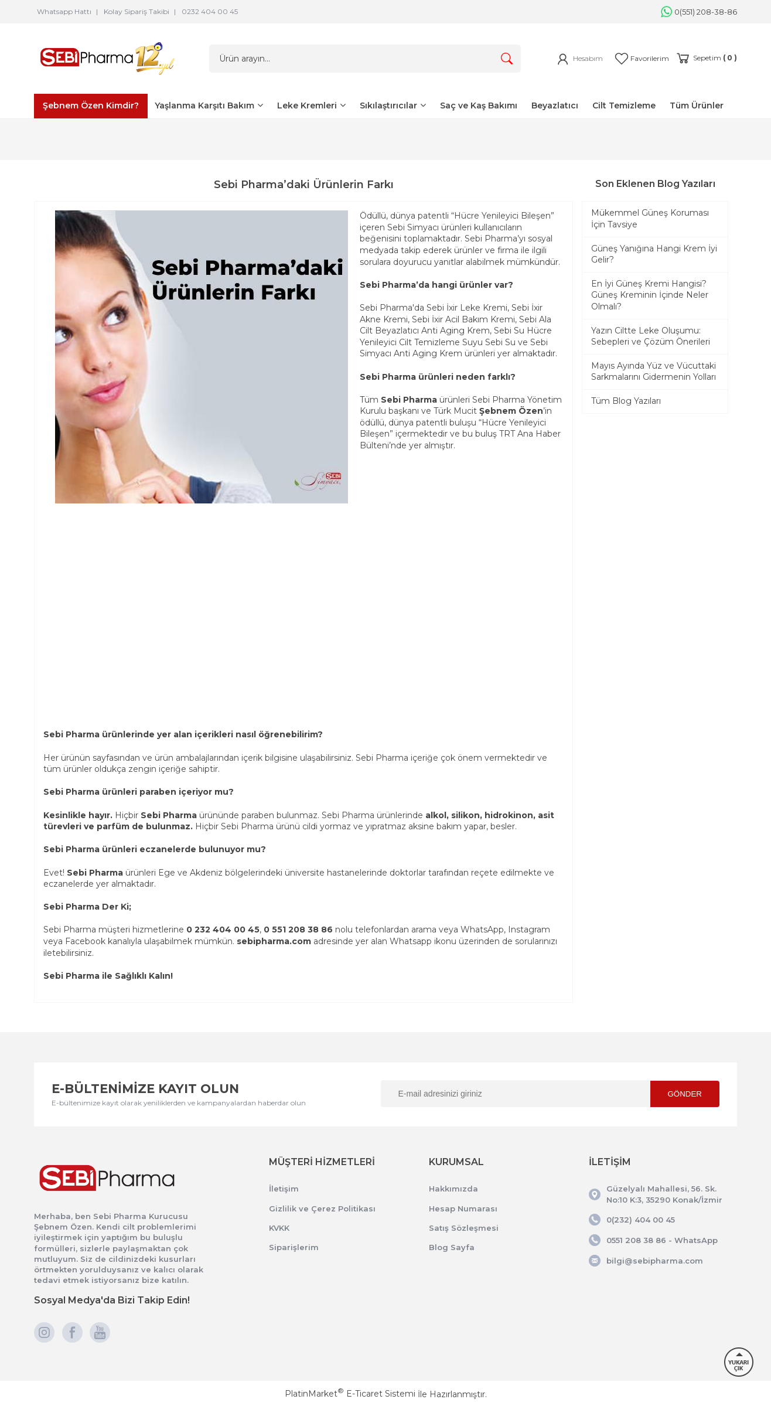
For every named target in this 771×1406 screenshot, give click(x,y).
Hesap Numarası (463, 1208)
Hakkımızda (453, 1188)
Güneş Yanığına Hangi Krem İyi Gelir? (654, 254)
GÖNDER (685, 1094)
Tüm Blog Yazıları (626, 401)
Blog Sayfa (452, 1247)
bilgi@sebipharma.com (654, 1260)
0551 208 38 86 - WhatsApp (662, 1240)
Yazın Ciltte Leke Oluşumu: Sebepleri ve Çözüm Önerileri (650, 336)
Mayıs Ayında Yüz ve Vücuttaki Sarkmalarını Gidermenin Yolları (653, 371)
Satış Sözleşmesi (464, 1228)
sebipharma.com (274, 941)
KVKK (279, 1228)
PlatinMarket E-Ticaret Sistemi (350, 1393)
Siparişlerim (294, 1247)
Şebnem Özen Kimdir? (91, 105)
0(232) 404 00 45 (640, 1219)
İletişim (284, 1188)
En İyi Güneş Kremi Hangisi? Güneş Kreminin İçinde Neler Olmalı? (649, 295)
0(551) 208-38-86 (699, 11)
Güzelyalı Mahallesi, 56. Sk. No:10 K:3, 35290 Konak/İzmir (664, 1194)
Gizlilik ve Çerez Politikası (322, 1208)
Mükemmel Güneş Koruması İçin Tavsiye (650, 218)
